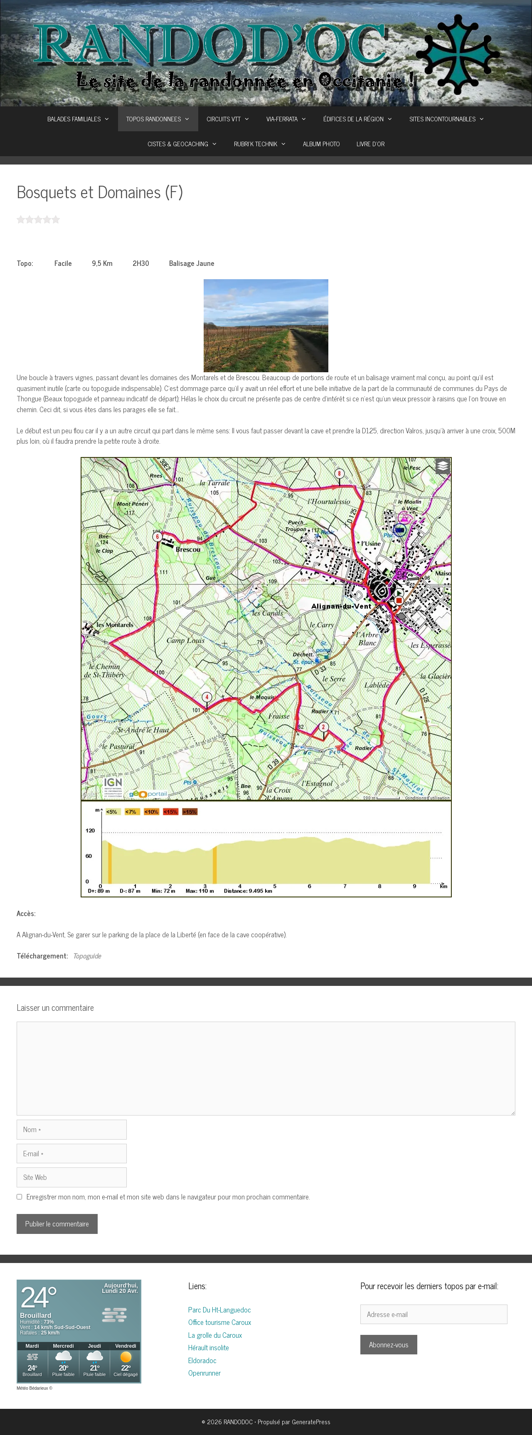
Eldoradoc (202, 1360)
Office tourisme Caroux (219, 1322)
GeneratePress (311, 1421)
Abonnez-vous (389, 1344)
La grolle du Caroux (215, 1335)
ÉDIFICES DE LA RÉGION (362, 118)
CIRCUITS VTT (232, 118)
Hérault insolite (208, 1347)
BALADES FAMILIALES (82, 118)
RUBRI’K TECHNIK (264, 143)
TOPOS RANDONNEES (162, 118)
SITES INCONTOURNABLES (451, 118)
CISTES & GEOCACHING (187, 143)
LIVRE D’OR (370, 143)
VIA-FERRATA (290, 118)
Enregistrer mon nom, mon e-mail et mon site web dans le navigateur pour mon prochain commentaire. (168, 1196)
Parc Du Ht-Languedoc (219, 1309)
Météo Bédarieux (32, 1388)
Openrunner (204, 1372)
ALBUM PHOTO (321, 143)
